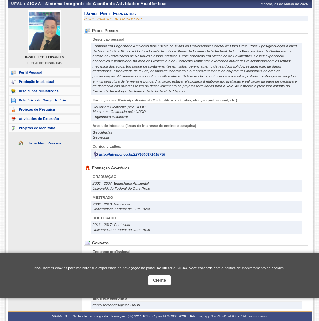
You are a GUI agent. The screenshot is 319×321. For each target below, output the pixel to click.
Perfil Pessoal (30, 72)
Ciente (159, 280)
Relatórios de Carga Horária (42, 100)
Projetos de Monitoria (37, 128)
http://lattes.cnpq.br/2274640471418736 (132, 154)
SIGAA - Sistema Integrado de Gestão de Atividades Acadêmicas (97, 4)
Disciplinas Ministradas (39, 91)
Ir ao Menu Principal (45, 143)
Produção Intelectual (36, 82)
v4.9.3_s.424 (236, 316)
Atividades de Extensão (39, 119)
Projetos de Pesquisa (37, 109)
